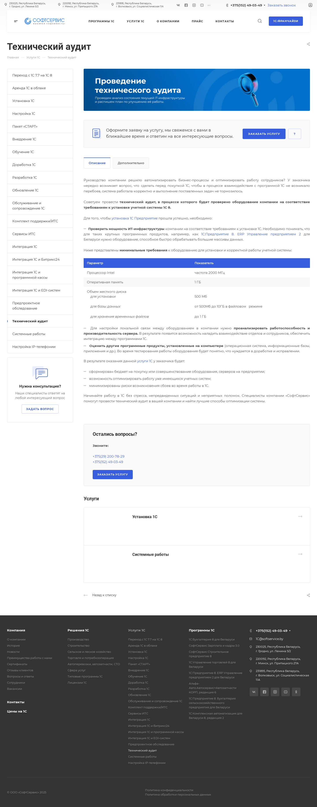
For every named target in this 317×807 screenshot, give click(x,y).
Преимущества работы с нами (29, 658)
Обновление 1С (25, 190)
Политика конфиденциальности (169, 790)
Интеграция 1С (24, 247)
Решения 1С (78, 630)
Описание (97, 163)
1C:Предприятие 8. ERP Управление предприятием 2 (251, 234)
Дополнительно (131, 163)
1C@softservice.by (269, 639)
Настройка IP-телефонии (33, 347)
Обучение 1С (23, 152)
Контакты (15, 702)
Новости (13, 651)
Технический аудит (30, 321)
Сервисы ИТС (23, 234)
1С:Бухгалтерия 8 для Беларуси (212, 639)
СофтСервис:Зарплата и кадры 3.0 (214, 645)
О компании (16, 639)
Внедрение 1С (24, 139)
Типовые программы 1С (85, 676)
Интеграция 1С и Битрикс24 (36, 259)
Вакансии (14, 688)
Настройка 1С (23, 113)
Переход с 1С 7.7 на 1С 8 (32, 75)
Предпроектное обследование (26, 305)
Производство (78, 639)
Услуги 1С (136, 630)
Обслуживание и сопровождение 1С (28, 205)
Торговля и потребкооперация (91, 658)
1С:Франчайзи (285, 21)
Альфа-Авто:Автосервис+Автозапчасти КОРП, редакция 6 (212, 688)
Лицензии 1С (77, 682)
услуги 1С (145, 361)
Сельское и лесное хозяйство (89, 651)
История (13, 645)
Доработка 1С (24, 165)
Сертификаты (17, 664)
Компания (16, 630)
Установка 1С (144, 516)
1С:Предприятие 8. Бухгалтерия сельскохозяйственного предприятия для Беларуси (212, 703)
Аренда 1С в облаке (29, 88)
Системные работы (150, 554)
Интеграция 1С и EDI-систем (36, 290)
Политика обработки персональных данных (178, 794)
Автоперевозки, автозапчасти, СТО (94, 664)
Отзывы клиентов (20, 670)
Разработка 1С (24, 177)
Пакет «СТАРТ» (24, 126)
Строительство (78, 645)
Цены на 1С (17, 711)
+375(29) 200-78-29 (108, 456)
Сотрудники (16, 682)
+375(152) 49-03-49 (246, 5)
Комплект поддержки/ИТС (35, 221)
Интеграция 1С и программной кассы (30, 275)
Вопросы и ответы (20, 676)
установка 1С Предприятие (135, 218)
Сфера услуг (77, 670)
